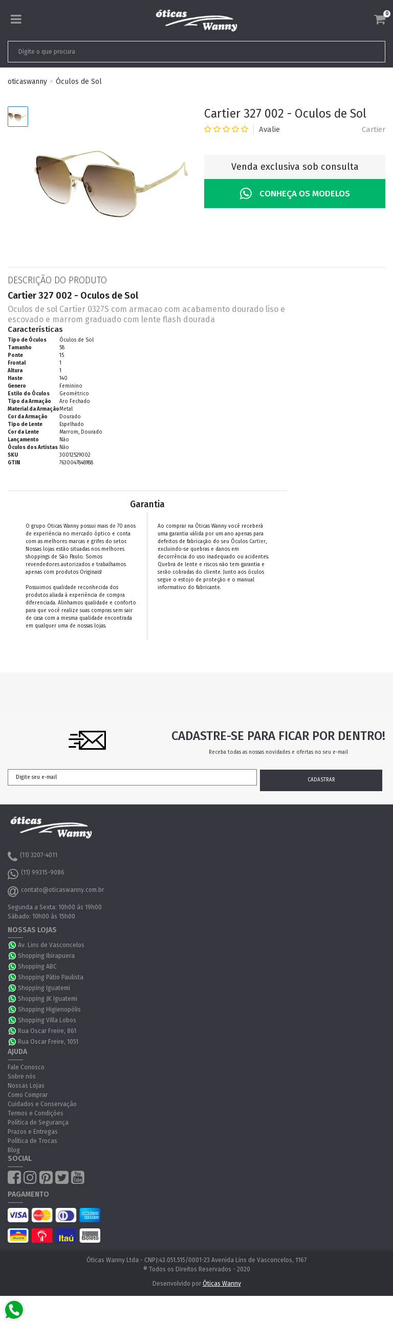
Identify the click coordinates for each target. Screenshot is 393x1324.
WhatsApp (13, 945)
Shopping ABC (37, 966)
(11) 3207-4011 (32, 856)
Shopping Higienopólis (49, 1009)
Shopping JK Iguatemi (47, 998)
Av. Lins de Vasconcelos (51, 945)
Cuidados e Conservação (42, 1104)
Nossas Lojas (26, 1085)
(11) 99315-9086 (36, 874)
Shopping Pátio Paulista (50, 977)
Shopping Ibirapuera (46, 955)
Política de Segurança (38, 1122)
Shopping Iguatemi (44, 988)
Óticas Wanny (222, 1283)
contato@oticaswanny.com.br (56, 891)
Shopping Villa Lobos (47, 1020)
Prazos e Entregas (33, 1131)
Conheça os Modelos (295, 193)
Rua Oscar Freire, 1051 (48, 1041)
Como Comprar (28, 1094)
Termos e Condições (35, 1113)
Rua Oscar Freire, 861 (47, 1031)
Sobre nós (22, 1076)
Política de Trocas (32, 1141)
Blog (14, 1150)
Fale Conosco (26, 1067)
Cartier (373, 129)
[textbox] (159, 51)
